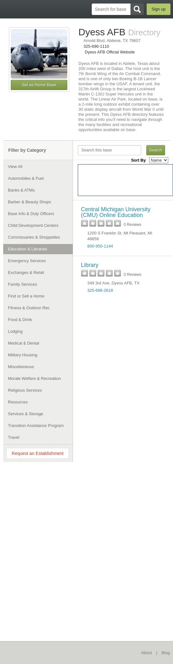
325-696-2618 (100, 290)
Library (89, 265)
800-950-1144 (100, 246)
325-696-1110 (96, 46)
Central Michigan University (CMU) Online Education (115, 212)
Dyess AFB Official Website (110, 52)
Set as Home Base (39, 84)
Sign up (158, 9)
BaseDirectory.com (8, 9)
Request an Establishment (37, 453)
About (146, 652)
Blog (166, 652)
